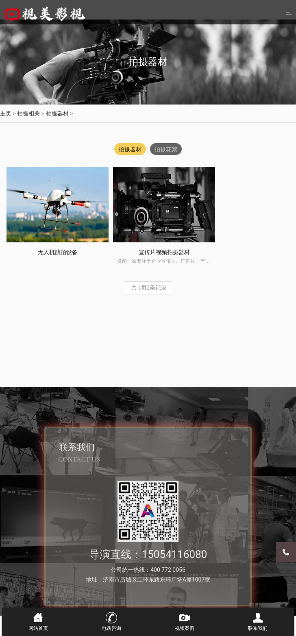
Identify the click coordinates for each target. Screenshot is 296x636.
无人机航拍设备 (40, 227)
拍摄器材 (57, 113)
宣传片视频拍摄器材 (112, 227)
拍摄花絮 (166, 149)
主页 (5, 113)
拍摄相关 (28, 113)
